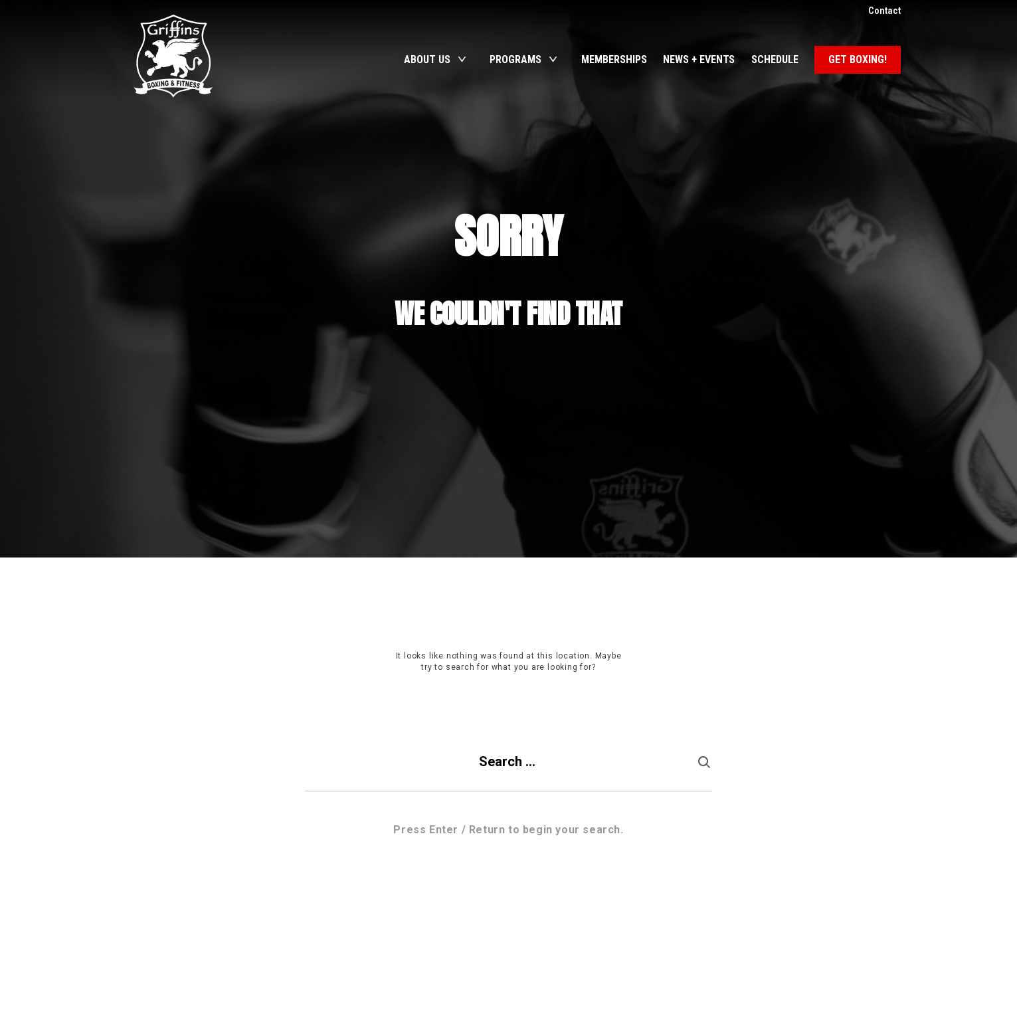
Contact (884, 11)
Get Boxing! (857, 59)
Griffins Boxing (173, 56)
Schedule (774, 59)
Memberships (614, 59)
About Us (427, 59)
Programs (515, 59)
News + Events (699, 59)
